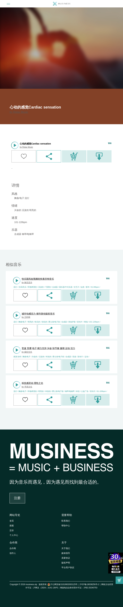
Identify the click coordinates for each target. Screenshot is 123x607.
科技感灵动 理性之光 (32, 383)
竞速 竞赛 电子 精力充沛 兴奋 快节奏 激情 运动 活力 (48, 348)
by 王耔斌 (26, 317)
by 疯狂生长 (27, 352)
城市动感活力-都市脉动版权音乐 (38, 313)
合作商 (13, 542)
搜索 (12, 526)
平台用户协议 (67, 567)
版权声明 (65, 563)
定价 (12, 530)
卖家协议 (65, 558)
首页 (12, 521)
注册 (17, 498)
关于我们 (65, 548)
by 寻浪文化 (27, 387)
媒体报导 (65, 553)
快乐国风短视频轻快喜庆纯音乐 (38, 279)
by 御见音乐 (27, 282)
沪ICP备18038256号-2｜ (90, 584)
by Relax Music (19, 112)
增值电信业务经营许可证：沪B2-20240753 (78, 588)
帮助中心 (65, 526)
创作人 (13, 553)
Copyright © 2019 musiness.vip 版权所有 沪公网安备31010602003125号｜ (44, 584)
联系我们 (65, 521)
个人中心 (14, 535)
